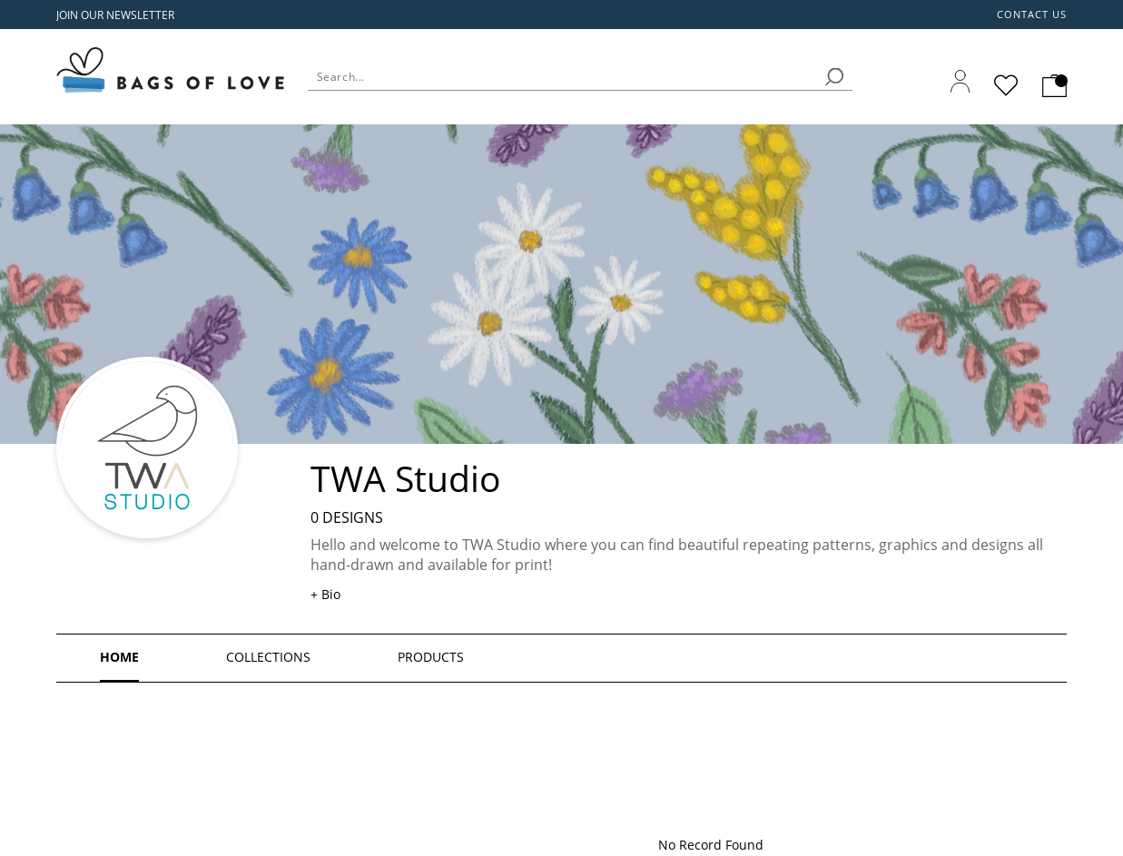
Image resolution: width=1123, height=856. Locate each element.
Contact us (1032, 14)
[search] (834, 77)
